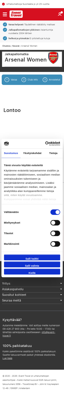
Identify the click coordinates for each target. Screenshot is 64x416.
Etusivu (7, 46)
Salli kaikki (32, 258)
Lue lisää (7, 358)
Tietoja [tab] (53, 153)
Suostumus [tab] (11, 153)
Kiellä (32, 272)
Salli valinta (32, 265)
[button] (5, 14)
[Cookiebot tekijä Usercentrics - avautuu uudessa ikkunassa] (45, 143)
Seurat (15, 46)
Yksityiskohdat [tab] (32, 153)
